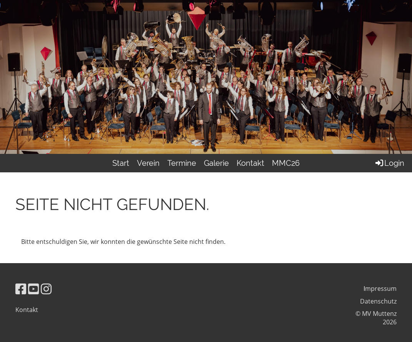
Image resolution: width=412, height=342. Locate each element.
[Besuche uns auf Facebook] (20, 288)
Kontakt (250, 163)
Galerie (216, 163)
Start (120, 163)
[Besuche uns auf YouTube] (33, 288)
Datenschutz (378, 301)
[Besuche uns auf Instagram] (46, 288)
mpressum (381, 288)
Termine (181, 163)
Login (389, 163)
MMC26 (286, 163)
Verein (148, 163)
